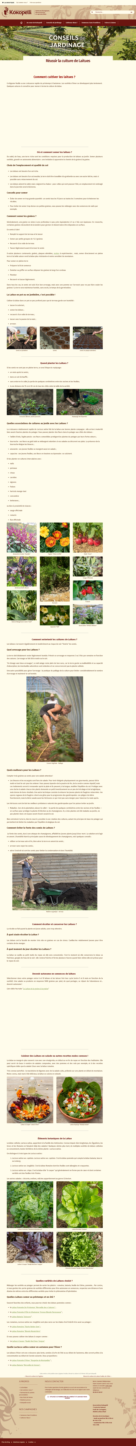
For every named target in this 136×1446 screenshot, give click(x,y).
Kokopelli (93, 1373)
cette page (108, 1386)
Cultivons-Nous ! (25, 1418)
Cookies (30, 1442)
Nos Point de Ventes (26, 1397)
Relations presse (25, 1400)
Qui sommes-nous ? (26, 1390)
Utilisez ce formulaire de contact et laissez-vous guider (68, 1397)
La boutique (24, 1387)
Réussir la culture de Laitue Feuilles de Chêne (97, 1376)
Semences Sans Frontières (28, 1415)
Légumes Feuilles (63, 1373)
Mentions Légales (19, 1442)
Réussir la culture (73, 1373)
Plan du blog (6, 1442)
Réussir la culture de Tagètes (33, 1376)
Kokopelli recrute (25, 1402)
